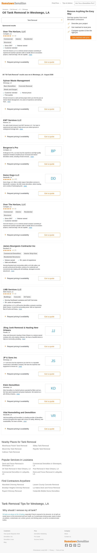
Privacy (52, 550)
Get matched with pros (80, 37)
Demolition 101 (8, 536)
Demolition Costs (9, 539)
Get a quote (49, 62)
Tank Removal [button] (32, 20)
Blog (5, 542)
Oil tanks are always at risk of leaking (13, 514)
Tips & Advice (67, 3)
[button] (66, 545)
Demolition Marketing (40, 534)
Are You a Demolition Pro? (84, 3)
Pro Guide (37, 536)
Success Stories (38, 539)
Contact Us (67, 536)
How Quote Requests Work (12, 534)
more (30, 54)
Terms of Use (60, 550)
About (66, 534)
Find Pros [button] (55, 3)
